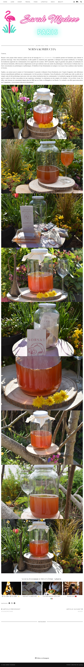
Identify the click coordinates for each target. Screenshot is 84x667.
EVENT (20, 2)
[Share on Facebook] (9, 603)
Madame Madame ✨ (11, 596)
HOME (5, 2)
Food (35, 2)
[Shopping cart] (77, 2)
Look (12, 2)
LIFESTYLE (44, 2)
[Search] (81, 2)
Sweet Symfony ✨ (31, 596)
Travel (27, 2)
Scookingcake (10, 610)
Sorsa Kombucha (42, 49)
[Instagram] (74, 2)
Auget (75, 610)
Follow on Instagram (42, 658)
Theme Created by (74, 664)
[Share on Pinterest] (14, 603)
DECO (53, 2)
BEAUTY (60, 2)
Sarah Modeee (10, 664)
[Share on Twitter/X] (12, 603)
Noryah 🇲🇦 (72, 596)
